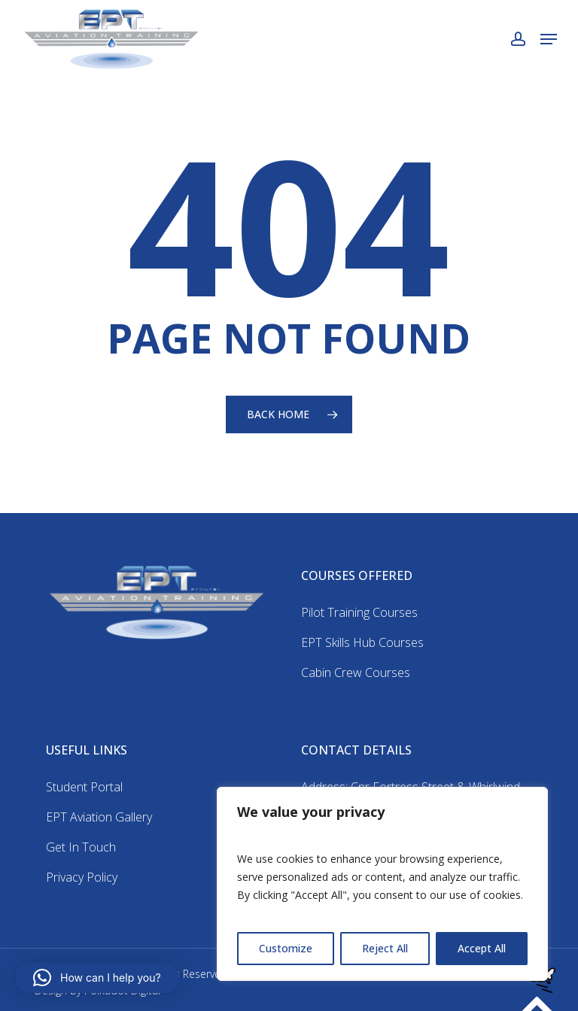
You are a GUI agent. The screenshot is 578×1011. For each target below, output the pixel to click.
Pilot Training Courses (359, 612)
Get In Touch (81, 847)
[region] (382, 884)
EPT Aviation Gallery (99, 817)
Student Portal (84, 787)
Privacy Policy (81, 877)
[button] (548, 39)
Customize (285, 948)
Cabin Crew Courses (355, 672)
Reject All (385, 948)
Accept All (482, 948)
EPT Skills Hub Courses (362, 642)
